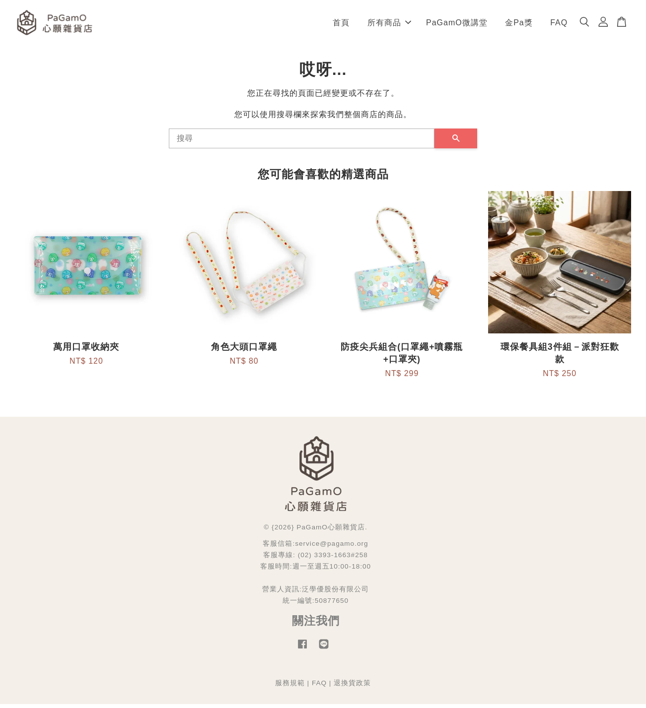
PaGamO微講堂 (457, 24)
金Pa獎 (519, 24)
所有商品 (389, 24)
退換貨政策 (352, 687)
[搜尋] (301, 143)
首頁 (341, 24)
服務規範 (290, 687)
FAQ (559, 24)
